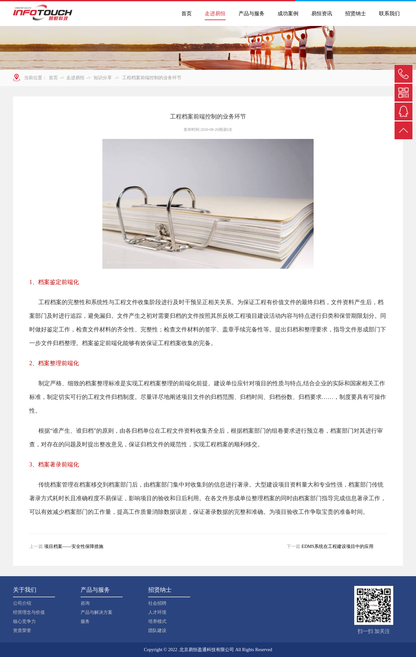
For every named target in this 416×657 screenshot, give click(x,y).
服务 (85, 621)
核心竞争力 (24, 621)
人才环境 (157, 612)
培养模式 (157, 621)
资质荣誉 (22, 630)
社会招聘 (157, 603)
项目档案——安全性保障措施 (73, 546)
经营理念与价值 (29, 612)
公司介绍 (22, 603)
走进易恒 (215, 13)
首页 (186, 13)
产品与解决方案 (96, 612)
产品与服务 (252, 13)
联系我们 (389, 13)
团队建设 (157, 630)
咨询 (85, 603)
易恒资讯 (321, 13)
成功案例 (288, 13)
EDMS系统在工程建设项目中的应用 (337, 546)
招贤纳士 (355, 13)
